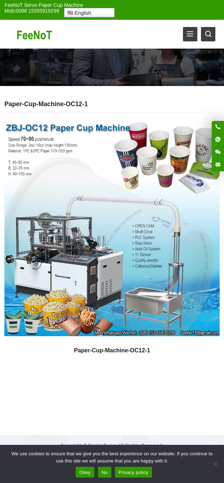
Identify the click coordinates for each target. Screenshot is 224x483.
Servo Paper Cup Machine (53, 5)
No (105, 472)
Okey (84, 472)
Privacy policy (133, 472)
